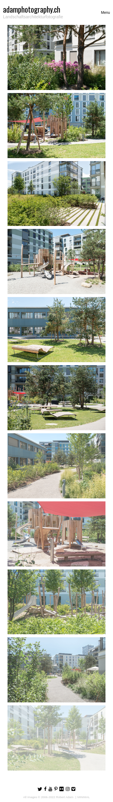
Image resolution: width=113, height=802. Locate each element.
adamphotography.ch (31, 9)
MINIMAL (83, 797)
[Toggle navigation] (105, 12)
